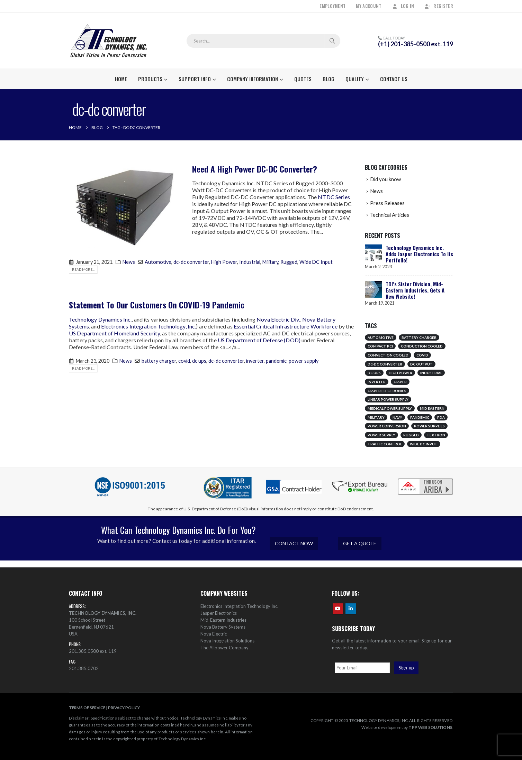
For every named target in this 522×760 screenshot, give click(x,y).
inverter (255, 361)
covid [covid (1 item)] (422, 355)
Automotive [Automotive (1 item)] (381, 337)
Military (270, 262)
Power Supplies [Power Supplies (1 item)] (429, 426)
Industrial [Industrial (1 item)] (431, 373)
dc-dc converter (191, 262)
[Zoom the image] (425, 479)
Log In (403, 6)
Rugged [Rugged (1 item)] (411, 435)
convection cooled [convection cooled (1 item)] (388, 355)
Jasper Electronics (218, 613)
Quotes (303, 79)
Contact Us (393, 79)
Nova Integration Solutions (227, 640)
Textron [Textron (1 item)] (436, 435)
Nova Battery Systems (222, 627)
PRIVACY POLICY (124, 707)
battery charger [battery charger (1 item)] (419, 337)
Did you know (385, 179)
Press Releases (387, 203)
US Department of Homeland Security (114, 333)
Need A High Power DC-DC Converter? (254, 169)
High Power (224, 262)
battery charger (159, 361)
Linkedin (350, 608)
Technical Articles (389, 215)
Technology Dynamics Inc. (100, 319)
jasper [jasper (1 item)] (400, 382)
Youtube (338, 608)
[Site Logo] (108, 40)
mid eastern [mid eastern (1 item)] (432, 408)
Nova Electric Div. (278, 319)
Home (121, 79)
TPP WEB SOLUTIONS (430, 727)
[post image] (125, 206)
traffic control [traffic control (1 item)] (385, 444)
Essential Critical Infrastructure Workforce (286, 326)
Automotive (158, 262)
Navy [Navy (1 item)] (397, 417)
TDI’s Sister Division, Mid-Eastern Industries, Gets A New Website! (415, 290)
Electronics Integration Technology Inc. (239, 606)
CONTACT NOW (294, 543)
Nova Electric (213, 634)
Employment (332, 6)
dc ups (199, 361)
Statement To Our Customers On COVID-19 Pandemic (156, 304)
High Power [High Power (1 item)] (400, 373)
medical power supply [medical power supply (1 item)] (390, 408)
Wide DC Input (316, 262)
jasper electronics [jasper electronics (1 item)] (387, 391)
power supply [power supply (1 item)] (381, 435)
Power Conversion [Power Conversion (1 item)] (387, 426)
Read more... (83, 269)
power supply (303, 361)
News (129, 262)
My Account (368, 6)
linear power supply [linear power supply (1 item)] (388, 399)
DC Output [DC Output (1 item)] (421, 364)
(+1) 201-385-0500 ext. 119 (415, 44)
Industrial (249, 262)
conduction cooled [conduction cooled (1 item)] (422, 346)
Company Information (252, 79)
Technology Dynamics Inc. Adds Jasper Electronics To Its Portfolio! (419, 254)
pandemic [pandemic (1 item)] (419, 417)
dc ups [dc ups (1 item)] (374, 373)
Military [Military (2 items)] (376, 417)
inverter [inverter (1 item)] (377, 382)
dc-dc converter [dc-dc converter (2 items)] (385, 364)
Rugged (288, 262)
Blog (328, 79)
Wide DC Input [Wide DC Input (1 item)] (424, 444)
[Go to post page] (373, 252)
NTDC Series (334, 197)
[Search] (332, 41)
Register (438, 6)
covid (184, 361)
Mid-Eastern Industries (223, 620)
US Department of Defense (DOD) (259, 340)
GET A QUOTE (359, 543)
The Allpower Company (224, 647)
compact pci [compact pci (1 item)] (380, 346)
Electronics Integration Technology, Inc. (148, 326)
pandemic (276, 361)
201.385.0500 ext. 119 (93, 651)
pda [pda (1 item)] (441, 417)
